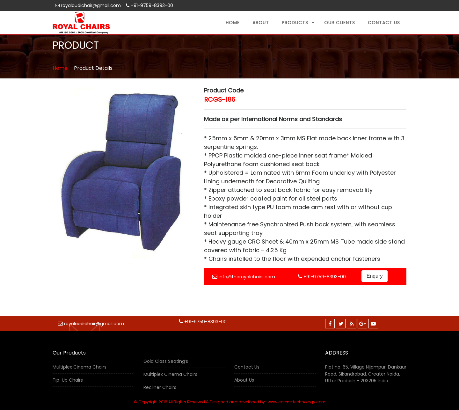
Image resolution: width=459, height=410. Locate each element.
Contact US (384, 22)
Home (233, 22)
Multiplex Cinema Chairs (79, 367)
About (260, 22)
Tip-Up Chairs (68, 380)
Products (295, 22)
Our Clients (339, 22)
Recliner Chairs (159, 387)
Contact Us (246, 367)
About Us (244, 380)
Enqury (375, 276)
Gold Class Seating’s (165, 361)
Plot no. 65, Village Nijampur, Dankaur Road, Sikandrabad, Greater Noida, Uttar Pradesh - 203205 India (365, 374)
